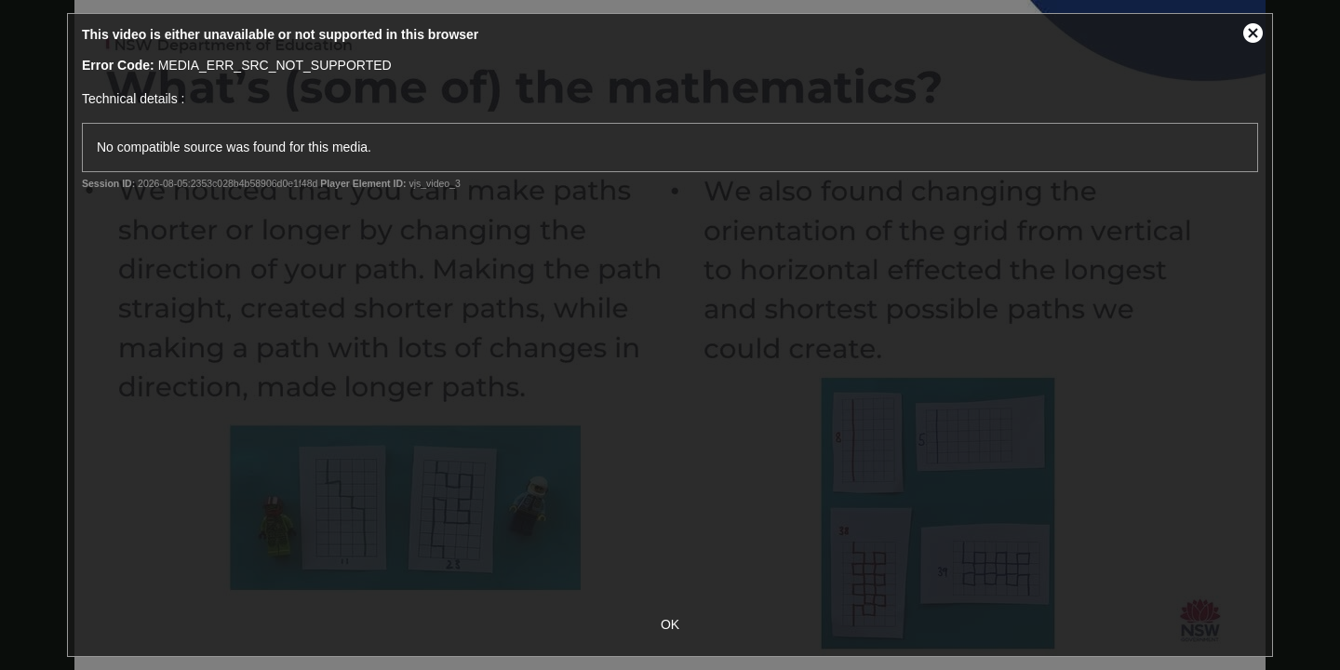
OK (670, 624)
